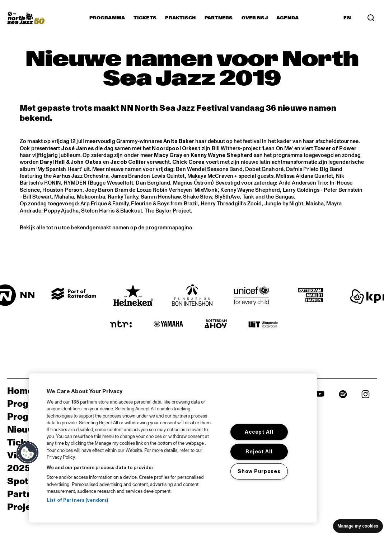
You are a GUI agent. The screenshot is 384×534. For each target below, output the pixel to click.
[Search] (371, 18)
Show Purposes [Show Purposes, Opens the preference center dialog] (259, 471)
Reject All (258, 451)
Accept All (259, 431)
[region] (173, 448)
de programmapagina (165, 228)
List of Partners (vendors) (77, 500)
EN (347, 18)
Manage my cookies (358, 526)
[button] (27, 452)
